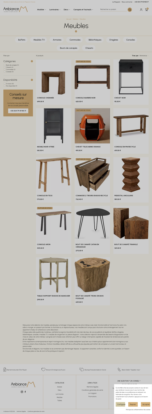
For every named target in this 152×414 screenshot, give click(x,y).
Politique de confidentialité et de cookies (138, 410)
